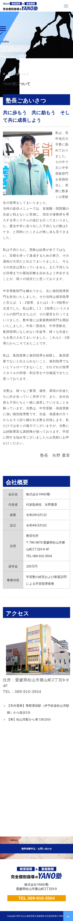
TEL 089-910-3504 (36, 898)
